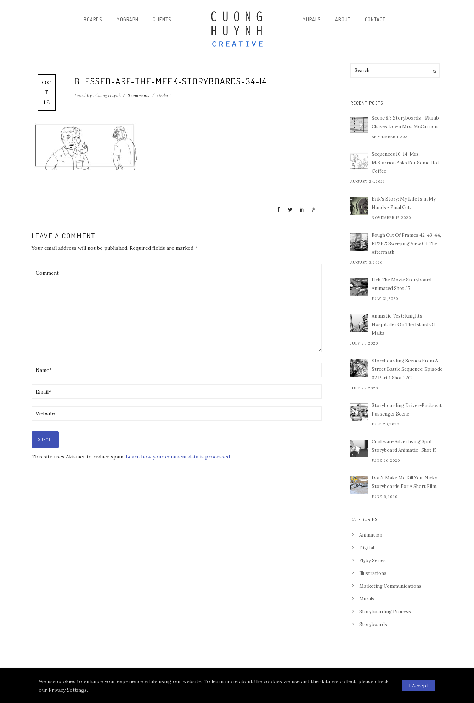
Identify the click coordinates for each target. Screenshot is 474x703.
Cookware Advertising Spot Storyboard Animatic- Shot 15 (404, 446)
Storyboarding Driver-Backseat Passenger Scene (407, 409)
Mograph (128, 19)
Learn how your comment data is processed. (178, 457)
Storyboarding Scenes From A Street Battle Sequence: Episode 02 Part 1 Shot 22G (407, 369)
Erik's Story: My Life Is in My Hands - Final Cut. (404, 203)
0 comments (138, 95)
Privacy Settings (68, 690)
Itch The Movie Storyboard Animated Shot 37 (401, 284)
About (343, 19)
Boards (93, 19)
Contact (375, 19)
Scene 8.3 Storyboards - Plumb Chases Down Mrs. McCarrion (405, 122)
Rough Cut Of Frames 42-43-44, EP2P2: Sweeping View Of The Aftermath (406, 243)
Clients (162, 19)
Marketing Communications (390, 586)
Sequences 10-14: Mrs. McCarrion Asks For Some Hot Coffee (405, 162)
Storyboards (373, 624)
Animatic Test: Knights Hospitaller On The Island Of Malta (403, 324)
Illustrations (372, 573)
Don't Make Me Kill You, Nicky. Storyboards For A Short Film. (405, 482)
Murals (312, 19)
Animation (370, 535)
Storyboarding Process (385, 612)
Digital (366, 548)
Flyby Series (372, 561)
